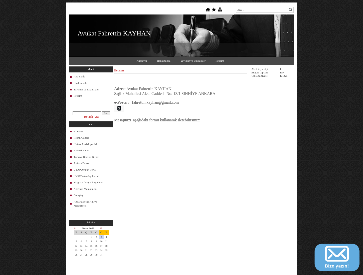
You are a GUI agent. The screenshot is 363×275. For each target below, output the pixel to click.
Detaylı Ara (91, 116)
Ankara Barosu (82, 163)
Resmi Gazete (81, 137)
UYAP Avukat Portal (85, 169)
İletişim (220, 60)
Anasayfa (141, 60)
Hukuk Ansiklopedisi (85, 144)
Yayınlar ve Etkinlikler (193, 60)
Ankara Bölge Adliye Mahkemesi (85, 203)
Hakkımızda (163, 60)
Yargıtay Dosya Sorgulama (88, 182)
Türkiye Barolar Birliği (86, 156)
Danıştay (78, 195)
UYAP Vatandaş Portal (86, 176)
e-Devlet (78, 131)
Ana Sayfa (79, 76)
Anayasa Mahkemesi (85, 188)
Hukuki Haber (81, 150)
